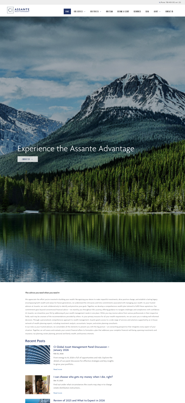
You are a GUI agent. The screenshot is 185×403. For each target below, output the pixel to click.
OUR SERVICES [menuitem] (80, 11)
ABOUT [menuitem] (157, 11)
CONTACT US (169, 11)
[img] (37, 354)
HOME (67, 11)
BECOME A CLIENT (123, 11)
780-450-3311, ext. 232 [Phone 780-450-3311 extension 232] (173, 2)
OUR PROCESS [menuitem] (95, 11)
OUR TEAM (109, 11)
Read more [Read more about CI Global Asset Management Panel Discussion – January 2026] (58, 369)
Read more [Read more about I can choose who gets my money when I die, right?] (58, 393)
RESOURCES (137, 11)
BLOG (147, 11)
